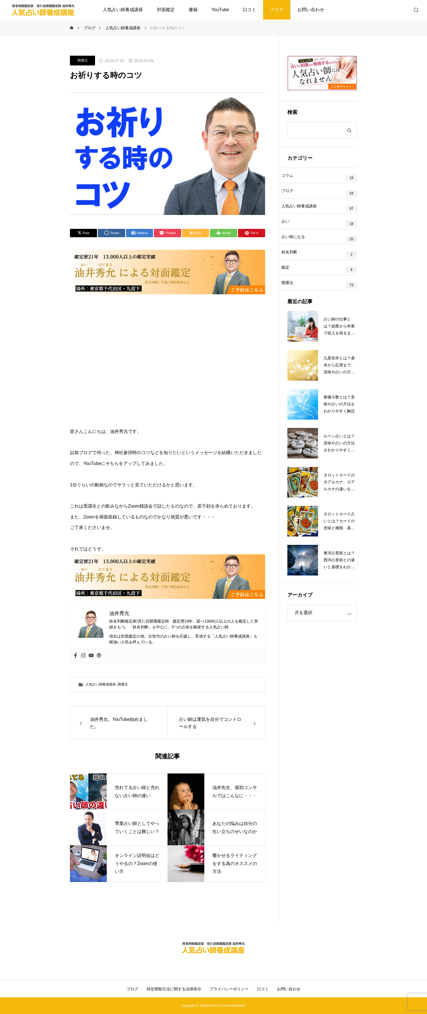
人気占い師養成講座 (123, 9)
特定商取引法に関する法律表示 (174, 989)
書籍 (193, 9)
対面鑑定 (166, 9)
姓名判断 (295, 275)
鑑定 (291, 294)
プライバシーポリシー (229, 989)
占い (291, 236)
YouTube (220, 9)
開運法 (82, 60)
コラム (293, 177)
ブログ (276, 9)
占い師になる (299, 255)
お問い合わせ (310, 9)
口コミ (249, 9)
